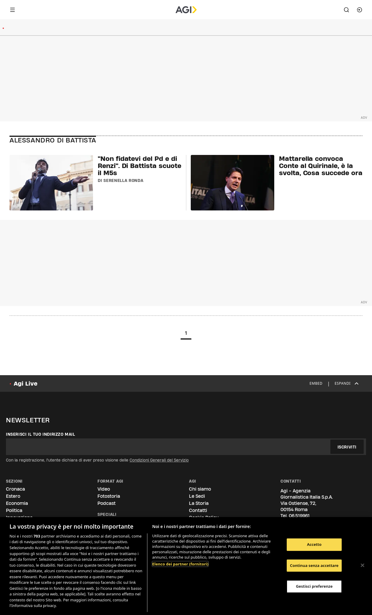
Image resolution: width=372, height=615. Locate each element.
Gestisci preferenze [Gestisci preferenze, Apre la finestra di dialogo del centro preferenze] (314, 586)
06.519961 (299, 516)
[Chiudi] (362, 565)
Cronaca (15, 489)
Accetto (314, 544)
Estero (13, 496)
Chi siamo (200, 489)
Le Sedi (197, 496)
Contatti (198, 510)
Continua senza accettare (314, 565)
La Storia (199, 503)
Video (103, 489)
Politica (14, 510)
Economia (17, 503)
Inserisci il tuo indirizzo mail (40, 434)
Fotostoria (108, 496)
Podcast (106, 503)
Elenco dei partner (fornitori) (180, 564)
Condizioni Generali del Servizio (159, 460)
